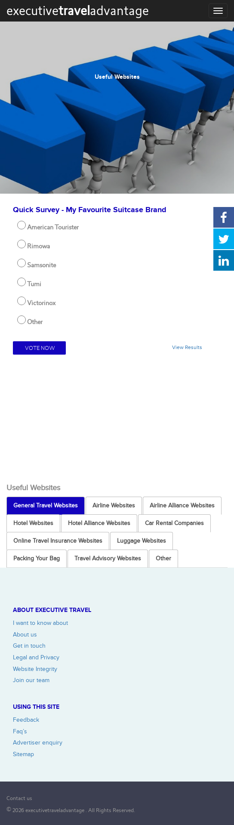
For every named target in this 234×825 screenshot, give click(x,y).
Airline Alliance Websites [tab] (182, 505)
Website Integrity (35, 669)
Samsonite (41, 265)
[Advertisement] (117, 419)
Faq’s (20, 731)
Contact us (19, 798)
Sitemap (23, 754)
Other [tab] (163, 558)
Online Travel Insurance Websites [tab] (57, 540)
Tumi (34, 284)
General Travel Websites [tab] (45, 505)
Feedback (26, 719)
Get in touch (29, 645)
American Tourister (53, 227)
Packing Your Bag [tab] (36, 558)
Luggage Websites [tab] (141, 540)
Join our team (31, 680)
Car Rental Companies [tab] (174, 523)
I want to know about (40, 623)
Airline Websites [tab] (113, 505)
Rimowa (38, 246)
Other (35, 322)
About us (25, 634)
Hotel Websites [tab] (33, 523)
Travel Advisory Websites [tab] (107, 558)
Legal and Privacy (36, 657)
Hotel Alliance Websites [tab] (99, 523)
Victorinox (41, 303)
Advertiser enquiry (37, 742)
